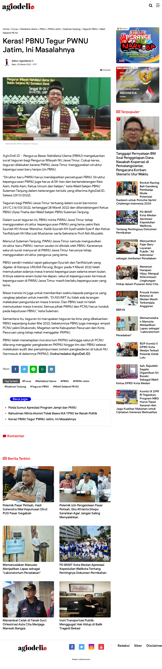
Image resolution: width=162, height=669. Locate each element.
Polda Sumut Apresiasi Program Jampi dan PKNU (42, 408)
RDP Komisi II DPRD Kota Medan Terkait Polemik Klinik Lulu (149, 350)
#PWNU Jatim (81, 381)
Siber (138, 646)
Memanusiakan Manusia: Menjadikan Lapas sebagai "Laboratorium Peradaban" (22, 569)
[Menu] (159, 5)
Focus (14, 29)
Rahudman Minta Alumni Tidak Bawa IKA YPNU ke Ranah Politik (52, 413)
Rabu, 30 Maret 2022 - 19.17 (24, 64)
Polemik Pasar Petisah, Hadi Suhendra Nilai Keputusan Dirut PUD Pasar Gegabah (25, 509)
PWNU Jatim (54, 29)
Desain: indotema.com (81, 659)
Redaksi (124, 646)
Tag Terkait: (11, 381)
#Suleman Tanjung (15, 386)
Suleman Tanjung (71, 29)
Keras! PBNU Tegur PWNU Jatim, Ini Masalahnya (42, 419)
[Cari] (150, 5)
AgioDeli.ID (11, 156)
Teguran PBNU (90, 29)
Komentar (105, 70)
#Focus (26, 381)
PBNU (42, 29)
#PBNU (65, 381)
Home (6, 29)
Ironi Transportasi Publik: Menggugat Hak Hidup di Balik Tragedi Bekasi (80, 624)
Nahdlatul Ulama (28, 29)
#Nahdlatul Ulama (45, 381)
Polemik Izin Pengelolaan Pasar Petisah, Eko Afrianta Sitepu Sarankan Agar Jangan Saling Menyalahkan (81, 511)
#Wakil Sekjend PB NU (66, 386)
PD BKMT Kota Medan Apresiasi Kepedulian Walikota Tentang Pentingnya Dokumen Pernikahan (82, 569)
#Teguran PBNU (39, 386)
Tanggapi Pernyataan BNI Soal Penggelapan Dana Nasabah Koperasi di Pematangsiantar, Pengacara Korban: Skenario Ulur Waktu (136, 163)
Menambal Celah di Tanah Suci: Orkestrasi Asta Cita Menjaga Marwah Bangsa (25, 624)
